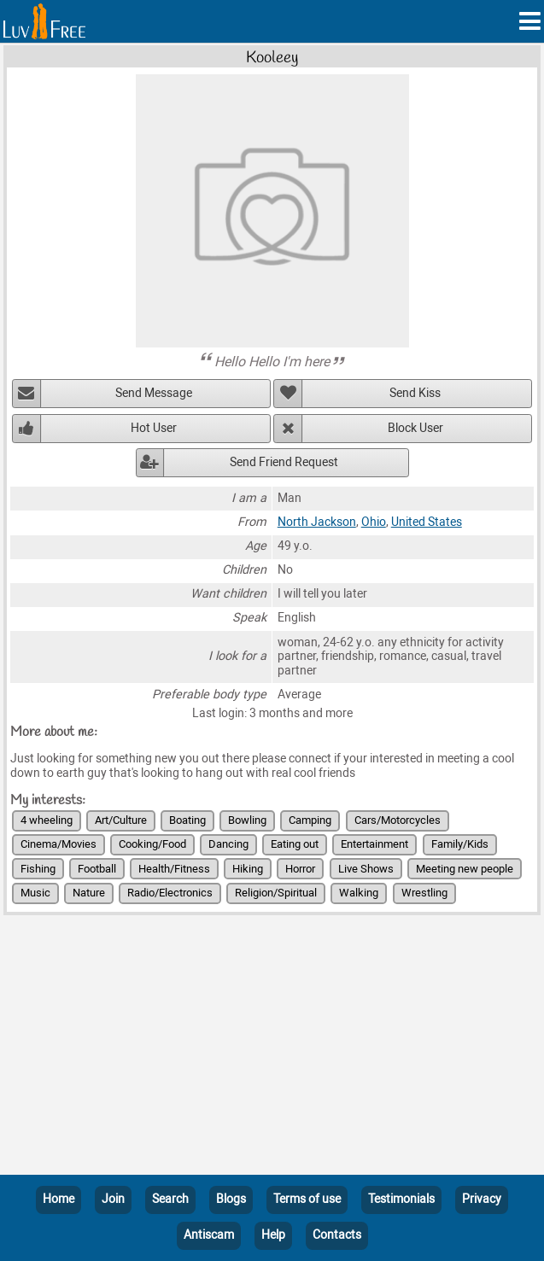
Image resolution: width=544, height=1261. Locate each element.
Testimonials (401, 1199)
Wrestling (424, 892)
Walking (358, 892)
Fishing (38, 868)
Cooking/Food (152, 844)
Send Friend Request (284, 462)
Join (113, 1199)
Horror (300, 868)
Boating (187, 820)
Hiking (247, 868)
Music (35, 892)
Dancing (228, 844)
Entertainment (374, 844)
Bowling (247, 820)
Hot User (154, 428)
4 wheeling (46, 820)
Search (170, 1199)
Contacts (337, 1235)
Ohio (373, 522)
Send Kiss (415, 393)
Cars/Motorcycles (397, 820)
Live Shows (366, 868)
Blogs (231, 1199)
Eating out (295, 844)
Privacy (481, 1199)
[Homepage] (44, 21)
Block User (415, 428)
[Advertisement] (272, 1048)
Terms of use (307, 1199)
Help (273, 1235)
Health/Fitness (174, 868)
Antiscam (209, 1235)
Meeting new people (464, 868)
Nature (89, 892)
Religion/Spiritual (276, 892)
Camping (310, 820)
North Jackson (317, 522)
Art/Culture (121, 820)
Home (58, 1199)
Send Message (153, 393)
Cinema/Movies (58, 844)
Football (97, 868)
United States (426, 522)
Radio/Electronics (170, 892)
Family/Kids (459, 844)
